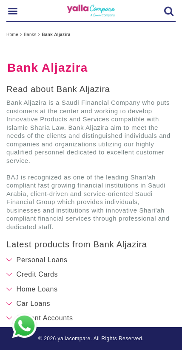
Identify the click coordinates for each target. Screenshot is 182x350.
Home (13, 34)
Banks (31, 34)
